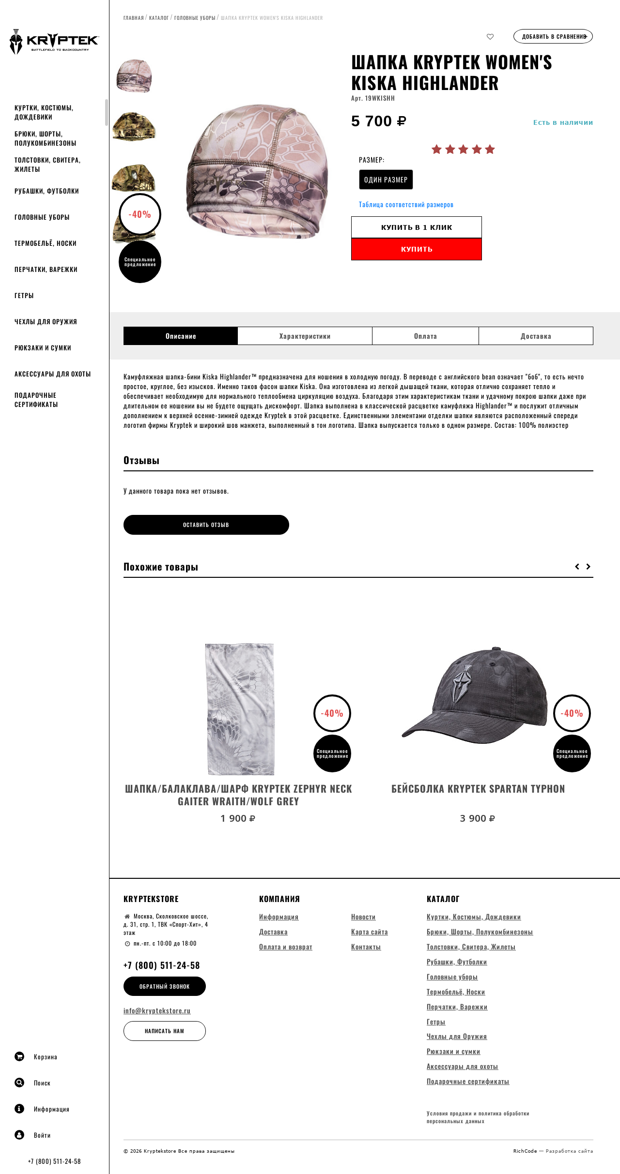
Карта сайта (369, 930)
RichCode (526, 1150)
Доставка (536, 335)
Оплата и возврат (285, 945)
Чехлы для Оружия (46, 321)
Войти (33, 1135)
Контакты (366, 945)
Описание (181, 335)
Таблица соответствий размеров (406, 204)
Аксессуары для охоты (53, 373)
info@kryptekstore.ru (157, 1009)
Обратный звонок (165, 985)
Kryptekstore (151, 897)
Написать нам (165, 1030)
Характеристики (305, 335)
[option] (254, 171)
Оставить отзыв (182, 524)
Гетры (24, 295)
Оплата (425, 335)
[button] (577, 565)
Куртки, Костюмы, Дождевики (44, 112)
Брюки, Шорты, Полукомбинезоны (46, 138)
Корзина (36, 1056)
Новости (363, 915)
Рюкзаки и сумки (43, 347)
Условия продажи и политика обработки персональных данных (478, 1117)
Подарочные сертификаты (36, 399)
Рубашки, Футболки (47, 191)
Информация (42, 1109)
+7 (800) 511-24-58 (54, 1161)
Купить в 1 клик (416, 227)
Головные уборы (42, 217)
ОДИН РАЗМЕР (386, 179)
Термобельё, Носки (46, 243)
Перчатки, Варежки (46, 269)
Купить (417, 249)
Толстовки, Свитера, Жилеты (48, 164)
